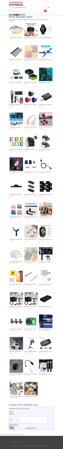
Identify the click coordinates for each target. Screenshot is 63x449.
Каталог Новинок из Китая (21, 445)
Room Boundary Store (16, 442)
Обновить (14, 430)
